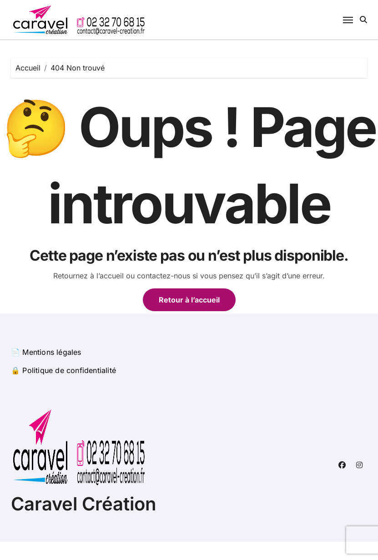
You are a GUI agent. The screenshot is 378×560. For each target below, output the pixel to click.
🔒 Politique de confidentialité (63, 370)
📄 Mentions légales (46, 352)
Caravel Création (83, 504)
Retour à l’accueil (189, 299)
